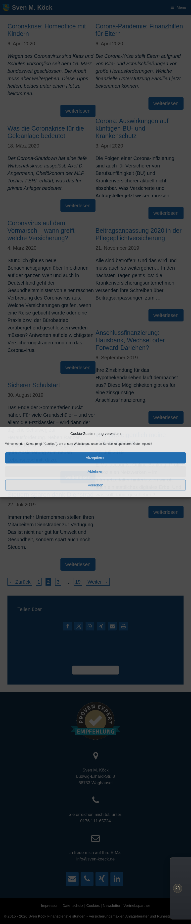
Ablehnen (95, 471)
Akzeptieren (95, 458)
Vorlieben (95, 485)
